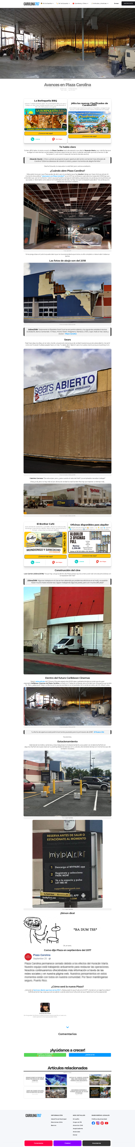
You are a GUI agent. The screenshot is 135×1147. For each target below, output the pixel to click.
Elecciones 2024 (57, 1122)
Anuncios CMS (78, 1125)
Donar (116, 3)
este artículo (40, 681)
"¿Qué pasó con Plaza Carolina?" (53, 176)
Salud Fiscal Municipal (58, 1119)
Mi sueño (76, 1119)
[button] (47, 3)
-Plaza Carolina (70, 334)
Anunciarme (96, 1143)
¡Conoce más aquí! (45, 130)
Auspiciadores (78, 1128)
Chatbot (67, 1143)
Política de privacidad (99, 1119)
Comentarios (38, 1143)
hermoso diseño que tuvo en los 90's (46, 990)
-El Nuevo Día (98, 732)
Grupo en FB (77, 1122)
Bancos (53, 1125)
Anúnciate (76, 1131)
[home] (31, 4)
